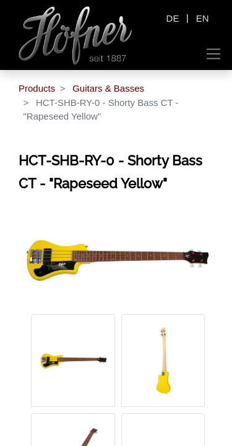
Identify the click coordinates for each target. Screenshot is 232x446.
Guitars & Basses (108, 88)
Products (37, 88)
